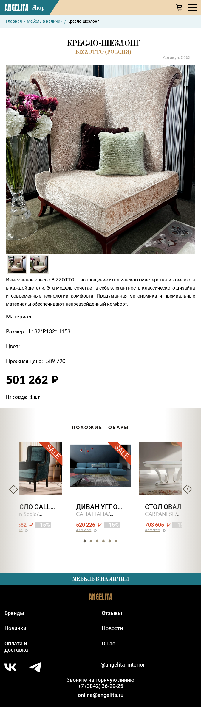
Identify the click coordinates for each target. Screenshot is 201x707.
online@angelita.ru (100, 695)
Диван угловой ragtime (100, 507)
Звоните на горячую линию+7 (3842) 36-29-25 (100, 683)
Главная (14, 21)
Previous (13, 489)
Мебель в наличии (45, 21)
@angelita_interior (123, 664)
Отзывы (112, 613)
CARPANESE (160, 513)
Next (187, 489)
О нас (108, 643)
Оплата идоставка (16, 646)
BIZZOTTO (89, 52)
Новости (112, 628)
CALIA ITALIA (92, 513)
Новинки (15, 628)
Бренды (14, 613)
